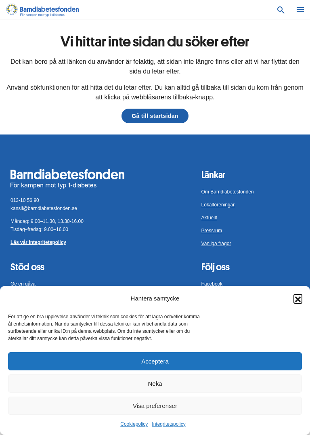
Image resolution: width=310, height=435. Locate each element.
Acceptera (155, 361)
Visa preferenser (155, 405)
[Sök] (281, 9)
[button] (298, 298)
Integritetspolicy (168, 424)
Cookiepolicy (134, 424)
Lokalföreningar (218, 205)
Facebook (212, 284)
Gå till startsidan (155, 116)
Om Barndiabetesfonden (227, 192)
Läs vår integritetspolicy (38, 242)
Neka (155, 383)
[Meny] (300, 9)
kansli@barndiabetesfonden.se (43, 208)
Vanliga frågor (216, 243)
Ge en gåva (23, 284)
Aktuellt (209, 218)
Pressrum (211, 230)
